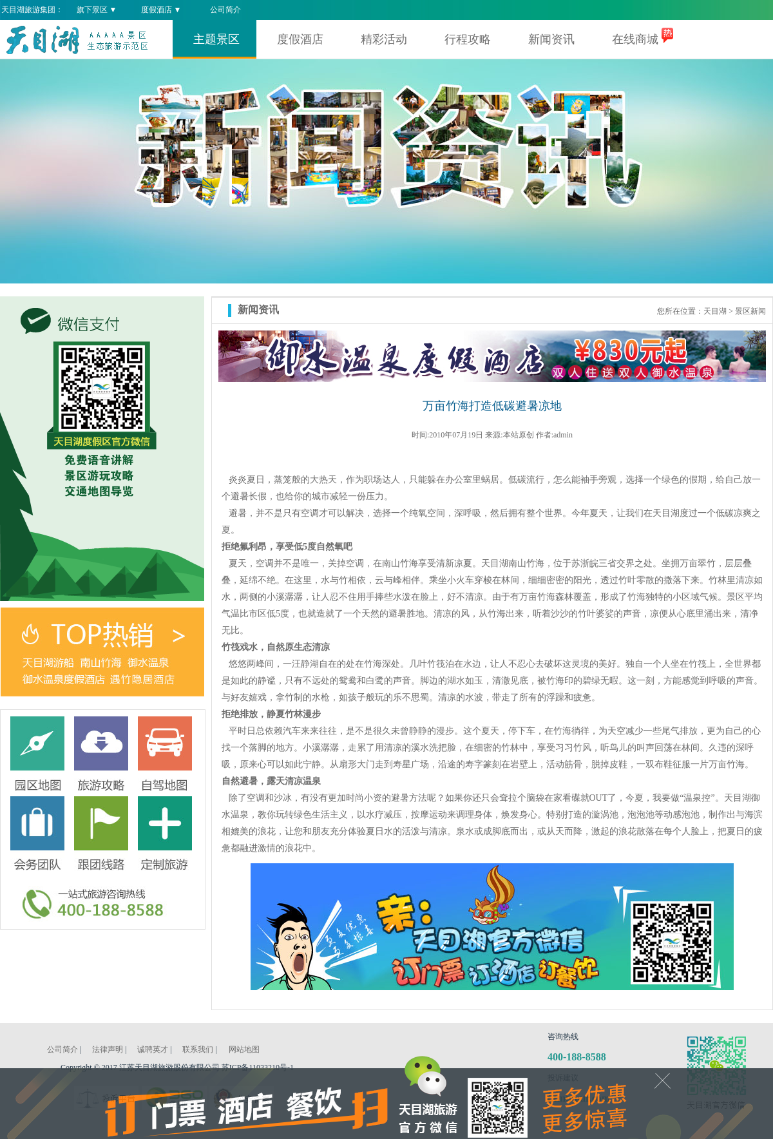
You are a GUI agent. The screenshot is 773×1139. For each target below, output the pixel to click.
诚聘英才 (152, 1049)
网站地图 (244, 1049)
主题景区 (216, 39)
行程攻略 (467, 39)
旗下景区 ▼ (97, 9)
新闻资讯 (551, 39)
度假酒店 (300, 39)
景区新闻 (750, 311)
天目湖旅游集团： (32, 9)
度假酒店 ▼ (161, 9)
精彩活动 (384, 39)
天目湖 (715, 311)
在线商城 (635, 39)
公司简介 (225, 9)
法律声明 (107, 1049)
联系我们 (197, 1049)
